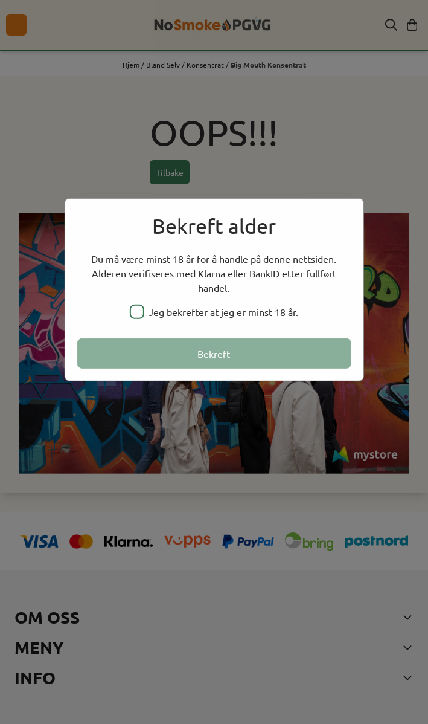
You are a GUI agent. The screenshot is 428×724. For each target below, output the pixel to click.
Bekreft (213, 353)
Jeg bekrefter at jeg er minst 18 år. (213, 311)
